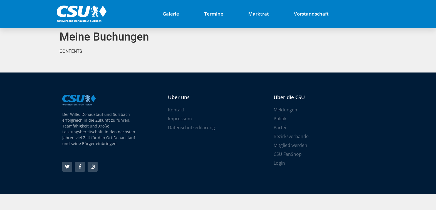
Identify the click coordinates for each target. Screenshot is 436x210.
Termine (213, 14)
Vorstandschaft (311, 14)
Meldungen (285, 110)
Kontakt (176, 110)
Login (279, 163)
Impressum (180, 119)
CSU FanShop (288, 154)
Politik (280, 119)
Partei (280, 127)
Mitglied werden (290, 145)
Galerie (171, 14)
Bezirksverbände (291, 136)
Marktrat (258, 14)
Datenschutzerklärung (191, 127)
